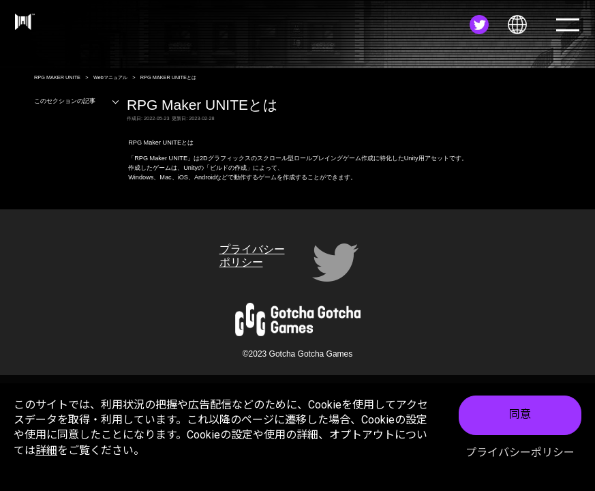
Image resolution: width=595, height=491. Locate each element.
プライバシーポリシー (520, 452)
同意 (520, 414)
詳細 (46, 450)
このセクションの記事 (77, 101)
